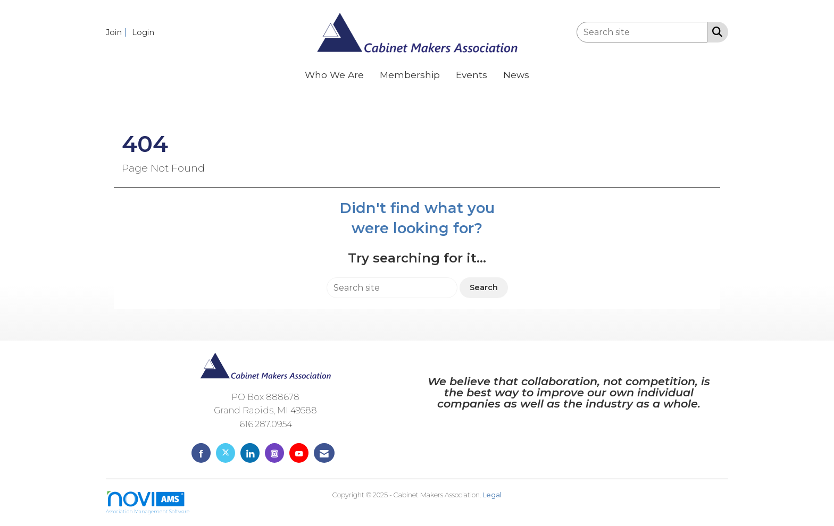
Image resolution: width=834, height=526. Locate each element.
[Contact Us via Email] (324, 453)
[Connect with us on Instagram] (274, 453)
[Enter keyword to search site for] (642, 32)
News (516, 74)
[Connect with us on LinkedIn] (250, 453)
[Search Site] (715, 31)
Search (484, 287)
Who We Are (334, 74)
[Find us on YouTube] (298, 453)
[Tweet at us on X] (225, 453)
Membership (410, 74)
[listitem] (118, 32)
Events (471, 74)
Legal (492, 495)
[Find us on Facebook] (201, 453)
